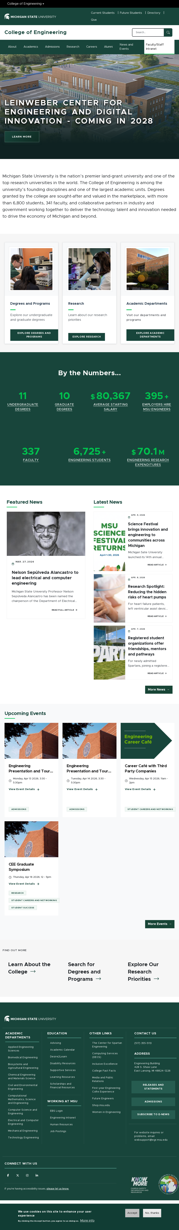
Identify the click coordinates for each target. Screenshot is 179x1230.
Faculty (31, 460)
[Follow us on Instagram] (27, 1175)
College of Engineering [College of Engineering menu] (24, 3)
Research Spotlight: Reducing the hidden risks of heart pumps (147, 592)
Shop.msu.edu (107, 1105)
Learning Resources (65, 1076)
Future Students (131, 13)
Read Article (157, 565)
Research (73, 46)
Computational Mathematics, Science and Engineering (23, 1099)
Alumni (108, 46)
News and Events (126, 46)
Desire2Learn (65, 1056)
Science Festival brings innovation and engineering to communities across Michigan (148, 535)
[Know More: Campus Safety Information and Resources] (133, 1177)
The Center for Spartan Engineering (107, 1045)
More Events (157, 924)
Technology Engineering (23, 1137)
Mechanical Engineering (23, 1131)
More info (87, 1220)
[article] (32, 293)
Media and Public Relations (102, 1079)
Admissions (52, 46)
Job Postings (65, 1131)
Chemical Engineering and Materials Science (22, 1077)
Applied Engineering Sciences (21, 1049)
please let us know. (58, 1189)
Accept (132, 1213)
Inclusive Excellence (105, 1064)
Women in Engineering (106, 1112)
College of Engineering (36, 32)
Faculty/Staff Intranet (160, 46)
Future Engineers (103, 1098)
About (12, 46)
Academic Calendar (65, 1049)
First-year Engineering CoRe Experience (106, 1090)
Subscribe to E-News (156, 1114)
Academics (31, 46)
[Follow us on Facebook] (8, 1175)
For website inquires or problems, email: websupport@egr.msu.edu (151, 1136)
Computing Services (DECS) (107, 1055)
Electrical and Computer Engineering (23, 1122)
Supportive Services (65, 1070)
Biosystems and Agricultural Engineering (23, 1066)
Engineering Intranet (65, 1117)
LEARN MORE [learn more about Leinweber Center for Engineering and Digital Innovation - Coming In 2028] (25, 137)
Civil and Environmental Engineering (23, 1087)
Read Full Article (65, 610)
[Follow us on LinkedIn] (36, 1175)
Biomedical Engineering (23, 1057)
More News (156, 689)
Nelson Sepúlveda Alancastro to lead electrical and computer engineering (45, 578)
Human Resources (65, 1124)
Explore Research (86, 337)
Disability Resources (65, 1063)
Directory (153, 13)
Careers (91, 46)
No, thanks (152, 1213)
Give (94, 19)
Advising (55, 1043)
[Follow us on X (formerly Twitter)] (17, 1175)
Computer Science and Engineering (22, 1112)
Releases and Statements (159, 1087)
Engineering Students (89, 460)
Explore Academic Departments (150, 335)
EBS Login (65, 1110)
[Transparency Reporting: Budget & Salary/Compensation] (162, 1177)
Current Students (103, 13)
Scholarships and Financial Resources (62, 1086)
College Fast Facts (107, 1070)
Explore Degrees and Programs (34, 335)
